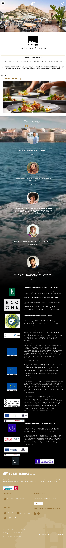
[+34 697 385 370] (18, 513)
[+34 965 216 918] (5, 513)
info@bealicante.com (13, 518)
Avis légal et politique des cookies (15, 529)
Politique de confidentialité (12, 533)
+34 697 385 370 (25, 513)
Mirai (61, 534)
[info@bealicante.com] (5, 518)
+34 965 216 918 (11, 512)
